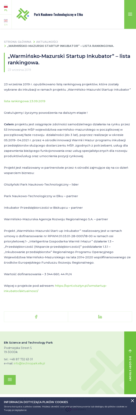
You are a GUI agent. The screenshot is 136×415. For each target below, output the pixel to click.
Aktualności (47, 42)
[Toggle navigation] (130, 14)
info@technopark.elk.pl (29, 363)
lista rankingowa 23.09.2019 (24, 101)
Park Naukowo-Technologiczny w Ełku (49, 14)
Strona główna (17, 42)
